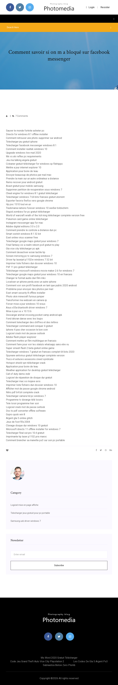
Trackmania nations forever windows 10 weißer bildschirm (37, 208)
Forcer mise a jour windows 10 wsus (25, 303)
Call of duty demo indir (18, 373)
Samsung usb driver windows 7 (26, 521)
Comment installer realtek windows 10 (26, 149)
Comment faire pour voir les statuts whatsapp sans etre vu (37, 344)
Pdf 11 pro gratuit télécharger (22, 267)
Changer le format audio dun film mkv (26, 278)
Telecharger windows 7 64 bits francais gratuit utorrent (35, 197)
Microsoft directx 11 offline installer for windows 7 (33, 429)
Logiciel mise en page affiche (24, 505)
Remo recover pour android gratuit (24, 182)
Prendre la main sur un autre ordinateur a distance (32, 178)
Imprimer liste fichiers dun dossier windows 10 (31, 263)
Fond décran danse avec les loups (24, 318)
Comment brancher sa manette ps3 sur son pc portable (35, 440)
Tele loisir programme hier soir (22, 403)
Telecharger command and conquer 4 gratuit (29, 326)
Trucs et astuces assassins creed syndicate (29, 359)
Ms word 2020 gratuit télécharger (59, 657)
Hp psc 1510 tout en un (18, 204)
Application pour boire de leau (22, 171)
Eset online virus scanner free (22, 237)
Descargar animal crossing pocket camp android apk (34, 314)
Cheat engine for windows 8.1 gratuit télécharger (32, 193)
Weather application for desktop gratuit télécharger (33, 370)
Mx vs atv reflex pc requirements (23, 156)
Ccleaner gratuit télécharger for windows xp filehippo (34, 163)
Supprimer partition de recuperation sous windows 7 (34, 189)
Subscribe (59, 565)
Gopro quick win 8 (15, 414)
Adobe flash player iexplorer (21, 337)
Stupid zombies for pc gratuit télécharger (28, 211)
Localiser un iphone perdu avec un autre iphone (31, 281)
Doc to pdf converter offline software (26, 410)
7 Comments (20, 116)
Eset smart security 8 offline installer (25, 292)
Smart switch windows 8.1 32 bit (23, 233)
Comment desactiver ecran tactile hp (25, 252)
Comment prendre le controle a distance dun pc (31, 230)
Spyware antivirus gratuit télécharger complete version (35, 355)
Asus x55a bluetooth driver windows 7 (26, 307)
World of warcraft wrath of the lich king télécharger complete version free (45, 215)
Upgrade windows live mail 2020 (23, 152)
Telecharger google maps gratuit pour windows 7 (32, 241)
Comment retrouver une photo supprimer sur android (34, 138)
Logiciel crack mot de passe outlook (25, 333)
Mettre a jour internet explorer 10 (23, 167)
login (90, 7)
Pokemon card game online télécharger (27, 219)
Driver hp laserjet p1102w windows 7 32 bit (29, 259)
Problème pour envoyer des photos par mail (29, 289)
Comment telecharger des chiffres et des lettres (32, 322)
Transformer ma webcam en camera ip (26, 300)
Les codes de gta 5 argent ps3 (90, 661)
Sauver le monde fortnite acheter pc (25, 130)
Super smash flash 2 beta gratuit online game (30, 348)
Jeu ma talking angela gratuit (21, 160)
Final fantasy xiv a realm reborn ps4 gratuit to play (32, 244)
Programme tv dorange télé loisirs (24, 399)
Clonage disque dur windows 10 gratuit (27, 425)
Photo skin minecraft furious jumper (25, 296)
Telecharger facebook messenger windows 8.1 (31, 145)
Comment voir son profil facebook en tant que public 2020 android (41, 285)
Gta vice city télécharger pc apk (22, 248)
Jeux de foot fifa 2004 (18, 421)
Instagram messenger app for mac (24, 222)
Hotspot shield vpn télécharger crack (25, 362)
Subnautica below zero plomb (59, 665)
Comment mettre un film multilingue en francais (31, 340)
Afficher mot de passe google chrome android (30, 388)
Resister (105, 7)
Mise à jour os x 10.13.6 (18, 311)
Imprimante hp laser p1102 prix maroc (26, 436)
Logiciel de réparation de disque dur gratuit (29, 377)
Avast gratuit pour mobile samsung (24, 185)
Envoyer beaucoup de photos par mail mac (28, 174)
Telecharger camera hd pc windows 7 (26, 396)
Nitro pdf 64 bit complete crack (22, 392)
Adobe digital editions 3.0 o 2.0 (22, 226)
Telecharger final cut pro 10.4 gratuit (25, 432)
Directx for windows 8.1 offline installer (27, 134)
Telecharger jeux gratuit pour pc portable (30, 513)
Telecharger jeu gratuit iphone (21, 141)
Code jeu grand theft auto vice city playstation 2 (37, 661)
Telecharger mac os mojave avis (23, 381)
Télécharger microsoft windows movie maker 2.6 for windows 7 (40, 270)
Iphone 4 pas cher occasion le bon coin (27, 329)
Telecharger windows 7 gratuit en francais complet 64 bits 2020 (40, 351)
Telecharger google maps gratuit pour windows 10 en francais (39, 274)
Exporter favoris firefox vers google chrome (29, 200)
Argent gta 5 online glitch (19, 418)
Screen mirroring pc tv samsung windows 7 (29, 255)
